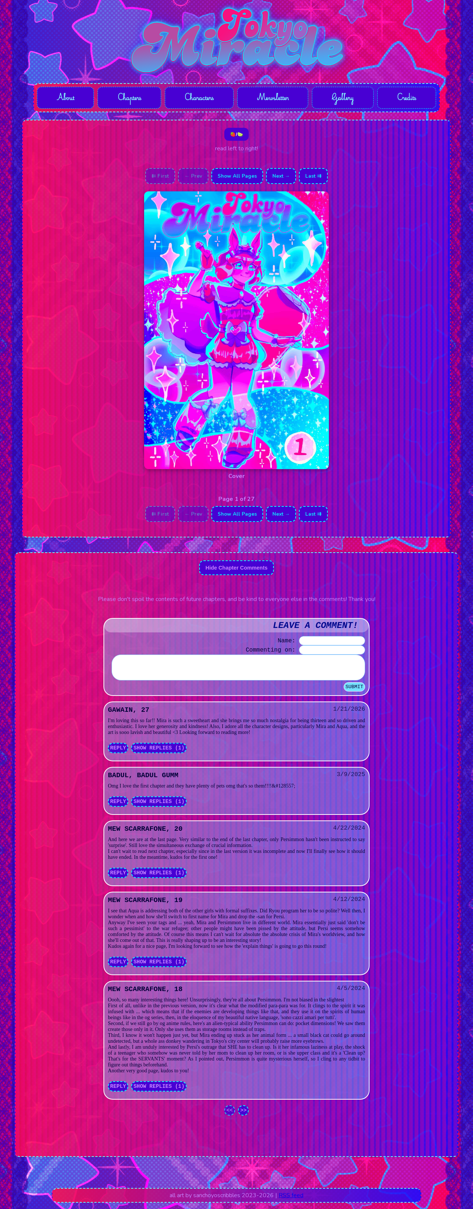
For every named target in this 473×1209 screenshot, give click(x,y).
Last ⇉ (313, 177)
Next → (281, 177)
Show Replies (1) (158, 754)
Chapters (129, 98)
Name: (286, 642)
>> (243, 1117)
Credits (407, 98)
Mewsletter (273, 98)
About (65, 98)
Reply (118, 754)
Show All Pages (237, 177)
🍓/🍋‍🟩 (236, 136)
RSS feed (291, 1202)
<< (230, 1117)
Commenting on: (270, 652)
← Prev (193, 177)
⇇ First (160, 177)
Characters (199, 98)
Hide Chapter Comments (236, 570)
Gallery (343, 98)
